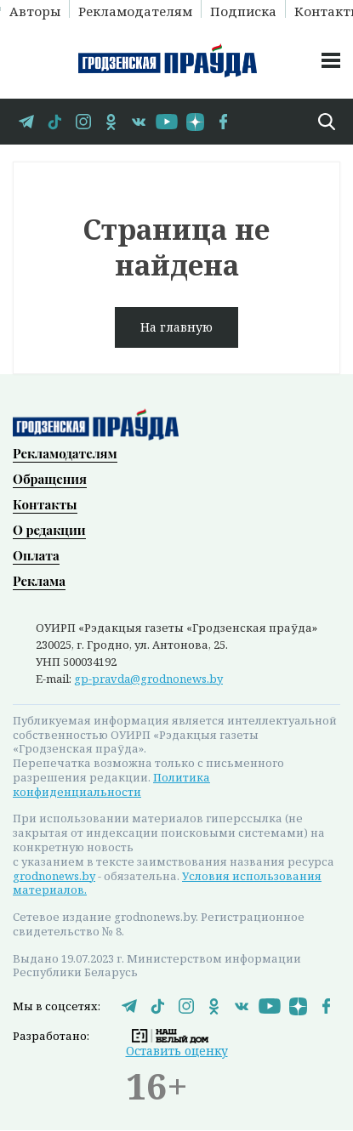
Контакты (45, 504)
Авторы (34, 10)
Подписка (243, 10)
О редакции (49, 529)
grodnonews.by (54, 876)
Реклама (39, 580)
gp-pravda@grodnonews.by (148, 678)
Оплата (36, 555)
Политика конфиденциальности (111, 784)
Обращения (50, 478)
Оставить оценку (177, 1051)
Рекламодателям (135, 10)
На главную (176, 327)
